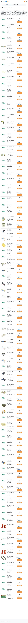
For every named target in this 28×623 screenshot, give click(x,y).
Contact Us (9, 621)
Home (3, 4)
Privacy (2, 621)
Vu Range (11, 4)
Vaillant (7, 4)
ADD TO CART (19, 28)
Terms (5, 621)
